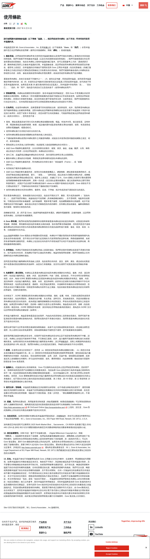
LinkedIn (95, 527)
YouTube (95, 534)
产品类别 (43, 522)
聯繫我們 (65, 342)
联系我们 (112, 5)
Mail (10, 23)
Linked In (18, 23)
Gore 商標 (8, 236)
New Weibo (22, 23)
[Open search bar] (143, 5)
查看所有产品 (44, 527)
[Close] (146, 547)
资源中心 (43, 533)
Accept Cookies (112, 554)
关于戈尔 (91, 5)
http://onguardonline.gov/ (57, 407)
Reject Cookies (111, 548)
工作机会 (67, 527)
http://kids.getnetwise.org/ (15, 407)
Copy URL (14, 23)
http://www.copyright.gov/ (32, 447)
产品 (62, 5)
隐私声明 (67, 533)
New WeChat (26, 23)
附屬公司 (47, 47)
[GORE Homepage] (9, 5)
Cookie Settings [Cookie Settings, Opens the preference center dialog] (112, 542)
